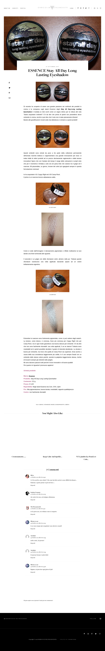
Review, (53, 404)
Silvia (32, 475)
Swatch (67, 404)
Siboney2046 (34, 521)
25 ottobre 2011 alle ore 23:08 (38, 566)
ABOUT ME (7, 8)
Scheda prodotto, (60, 404)
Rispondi (33, 485)
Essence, (41, 404)
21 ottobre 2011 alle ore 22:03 (38, 494)
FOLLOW (95, 618)
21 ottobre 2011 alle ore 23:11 (38, 508)
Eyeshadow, (47, 404)
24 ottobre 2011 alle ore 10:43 (38, 552)
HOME (71, 8)
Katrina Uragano (35, 492)
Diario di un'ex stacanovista (47, 639)
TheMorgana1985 (36, 507)
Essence (32, 376)
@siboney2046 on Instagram (15, 618)
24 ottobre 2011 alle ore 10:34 (38, 537)
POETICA (23, 8)
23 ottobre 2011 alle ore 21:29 (38, 523)
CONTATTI (15, 8)
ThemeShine (72, 639)
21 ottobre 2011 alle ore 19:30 (38, 477)
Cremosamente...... (19, 457)
